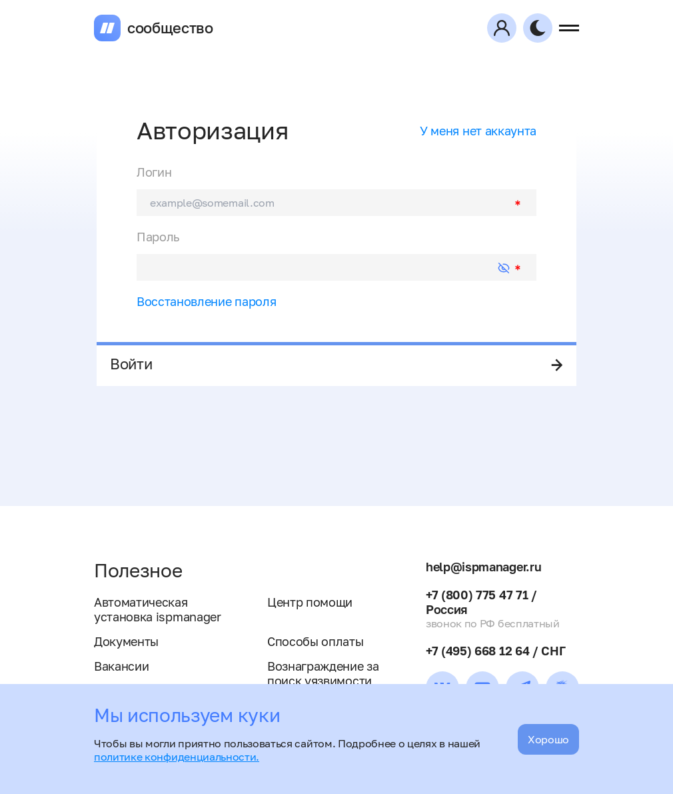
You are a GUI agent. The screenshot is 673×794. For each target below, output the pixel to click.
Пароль (158, 236)
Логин (154, 172)
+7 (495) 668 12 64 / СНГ (495, 650)
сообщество (170, 28)
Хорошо (548, 739)
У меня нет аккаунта (478, 130)
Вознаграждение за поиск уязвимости (323, 673)
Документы (126, 641)
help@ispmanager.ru (483, 566)
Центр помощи (309, 602)
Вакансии (121, 666)
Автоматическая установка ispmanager (157, 609)
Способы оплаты (315, 641)
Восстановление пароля (206, 301)
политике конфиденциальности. (176, 756)
